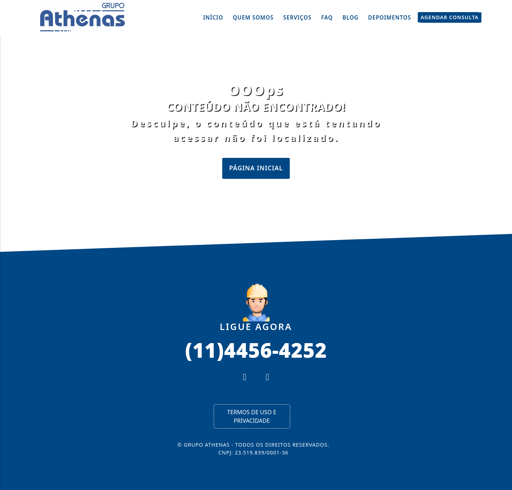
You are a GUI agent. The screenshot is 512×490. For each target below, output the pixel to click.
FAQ (327, 17)
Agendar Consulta (449, 17)
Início (213, 17)
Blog (350, 17)
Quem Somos (253, 17)
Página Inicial (256, 168)
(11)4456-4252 (256, 349)
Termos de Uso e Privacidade (251, 416)
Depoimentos (389, 17)
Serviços (297, 17)
